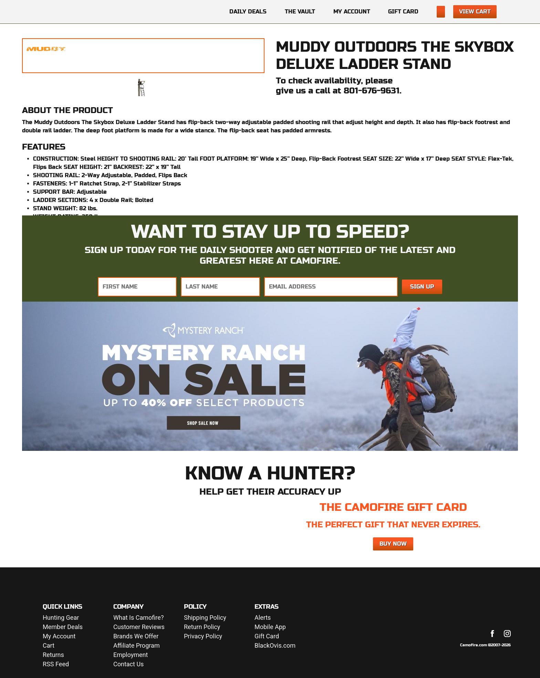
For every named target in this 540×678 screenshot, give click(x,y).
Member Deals (63, 627)
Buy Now (393, 543)
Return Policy (202, 627)
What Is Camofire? (138, 618)
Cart (48, 645)
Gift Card (403, 11)
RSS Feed (56, 664)
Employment (130, 655)
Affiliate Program (136, 645)
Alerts (263, 618)
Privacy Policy (203, 636)
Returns (53, 655)
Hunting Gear (61, 618)
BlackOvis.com (275, 645)
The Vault (300, 11)
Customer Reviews (139, 627)
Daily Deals (248, 11)
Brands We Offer (135, 636)
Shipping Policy (205, 618)
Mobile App (270, 627)
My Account (351, 11)
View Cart (475, 11)
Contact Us (128, 664)
